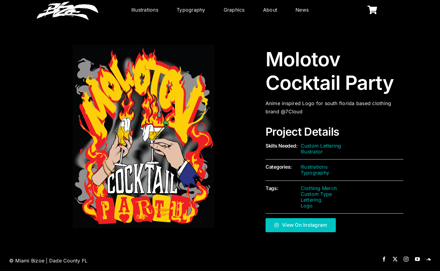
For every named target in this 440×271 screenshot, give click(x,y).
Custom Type (316, 194)
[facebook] (384, 259)
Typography (315, 173)
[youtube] (417, 259)
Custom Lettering (321, 146)
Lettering (311, 200)
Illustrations (314, 167)
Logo (307, 206)
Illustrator (312, 151)
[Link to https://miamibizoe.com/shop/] (372, 10)
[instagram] (406, 259)
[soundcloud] (428, 259)
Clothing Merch (319, 188)
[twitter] (395, 259)
